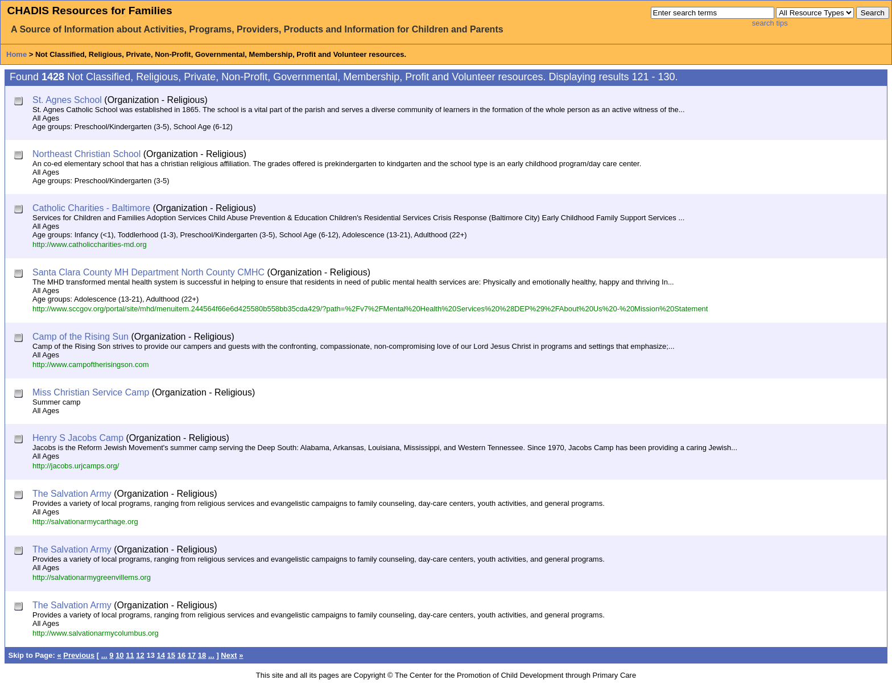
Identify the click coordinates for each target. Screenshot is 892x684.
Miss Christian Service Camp (90, 392)
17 (192, 655)
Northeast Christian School (86, 154)
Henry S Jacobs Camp (77, 438)
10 (119, 655)
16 (181, 655)
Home (16, 54)
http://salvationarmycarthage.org (85, 521)
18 (202, 655)
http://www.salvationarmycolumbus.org (95, 633)
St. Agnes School (67, 100)
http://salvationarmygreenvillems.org (91, 577)
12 (140, 655)
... (104, 655)
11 (130, 655)
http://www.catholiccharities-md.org (89, 244)
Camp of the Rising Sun (80, 336)
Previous (78, 655)
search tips (770, 23)
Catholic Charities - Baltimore (91, 208)
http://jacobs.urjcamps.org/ (75, 466)
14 (160, 655)
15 (171, 655)
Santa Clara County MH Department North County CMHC (148, 272)
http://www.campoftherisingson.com (90, 364)
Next (229, 655)
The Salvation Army (72, 493)
